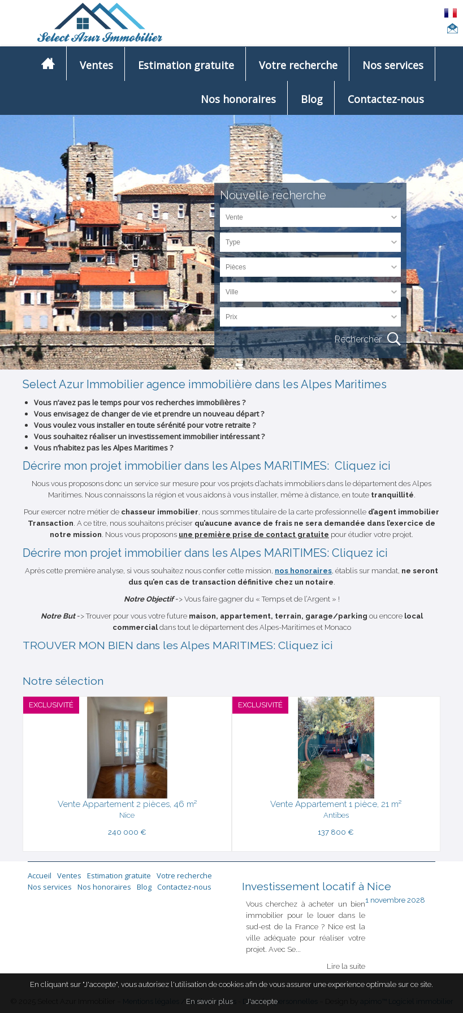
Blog (312, 98)
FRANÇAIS (451, 13)
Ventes (96, 64)
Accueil (39, 875)
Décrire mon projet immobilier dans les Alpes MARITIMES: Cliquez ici (207, 466)
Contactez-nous (386, 98)
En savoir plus (209, 1001)
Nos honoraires (238, 98)
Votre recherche (298, 64)
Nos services (392, 64)
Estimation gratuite (186, 64)
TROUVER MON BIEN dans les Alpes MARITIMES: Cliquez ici (178, 645)
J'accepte (262, 1001)
